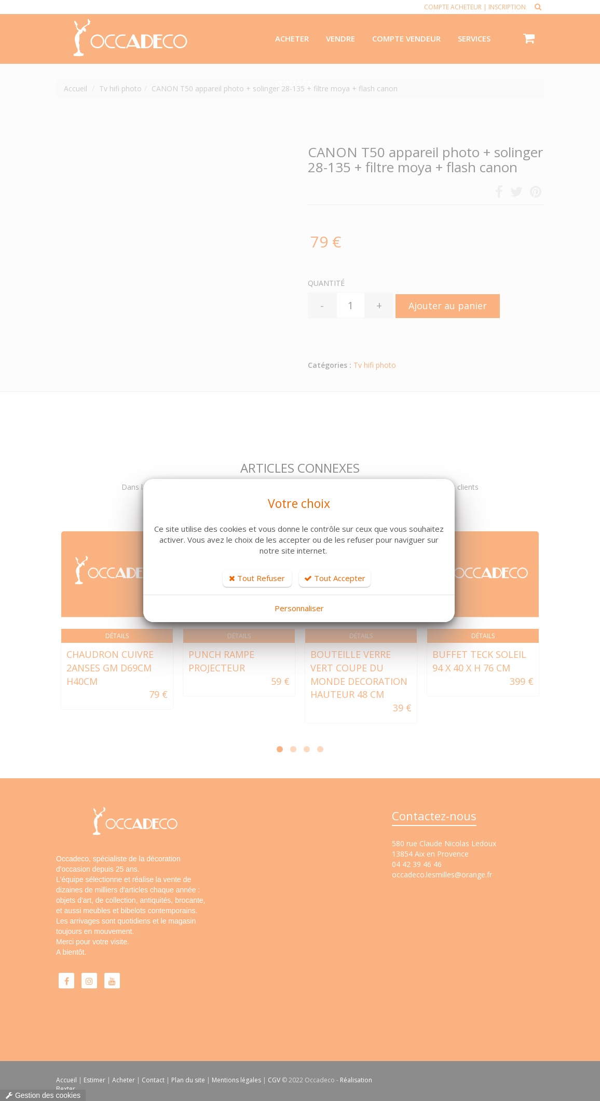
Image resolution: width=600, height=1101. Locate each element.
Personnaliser (299, 608)
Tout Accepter (334, 578)
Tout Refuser (257, 578)
